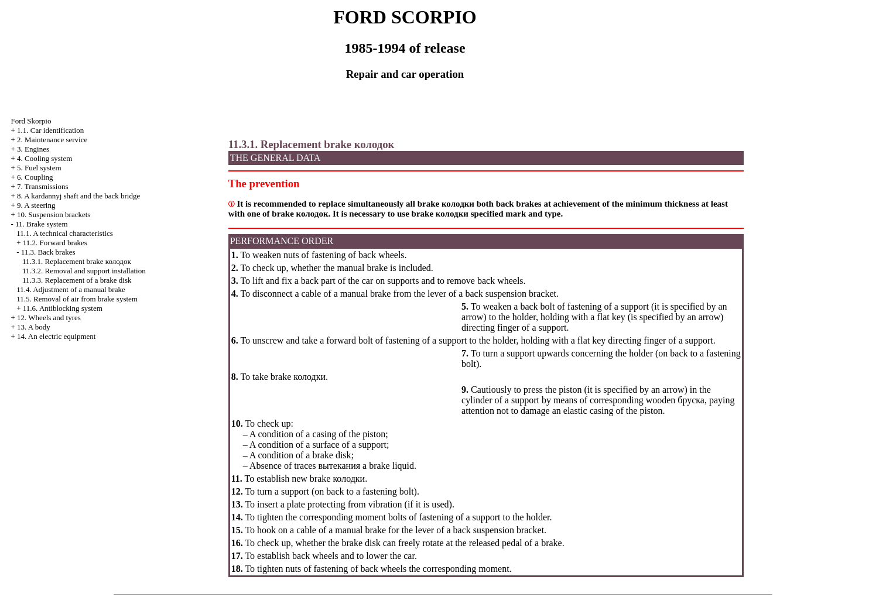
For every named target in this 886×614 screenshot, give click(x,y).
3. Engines (33, 149)
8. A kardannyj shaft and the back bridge (78, 195)
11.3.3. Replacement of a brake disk (77, 280)
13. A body (33, 327)
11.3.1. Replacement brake (76, 261)
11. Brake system (41, 223)
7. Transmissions (42, 186)
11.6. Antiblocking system (62, 308)
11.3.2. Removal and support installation (84, 270)
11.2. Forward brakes (55, 242)
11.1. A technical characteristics (64, 233)
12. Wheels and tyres (49, 317)
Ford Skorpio (31, 120)
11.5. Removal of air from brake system (77, 298)
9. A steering (36, 205)
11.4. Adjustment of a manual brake (70, 289)
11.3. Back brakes (48, 252)
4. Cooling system (44, 158)
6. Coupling (35, 177)
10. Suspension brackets (53, 214)
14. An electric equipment (56, 336)
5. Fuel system (39, 167)
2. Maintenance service (52, 139)
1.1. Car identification (50, 130)
